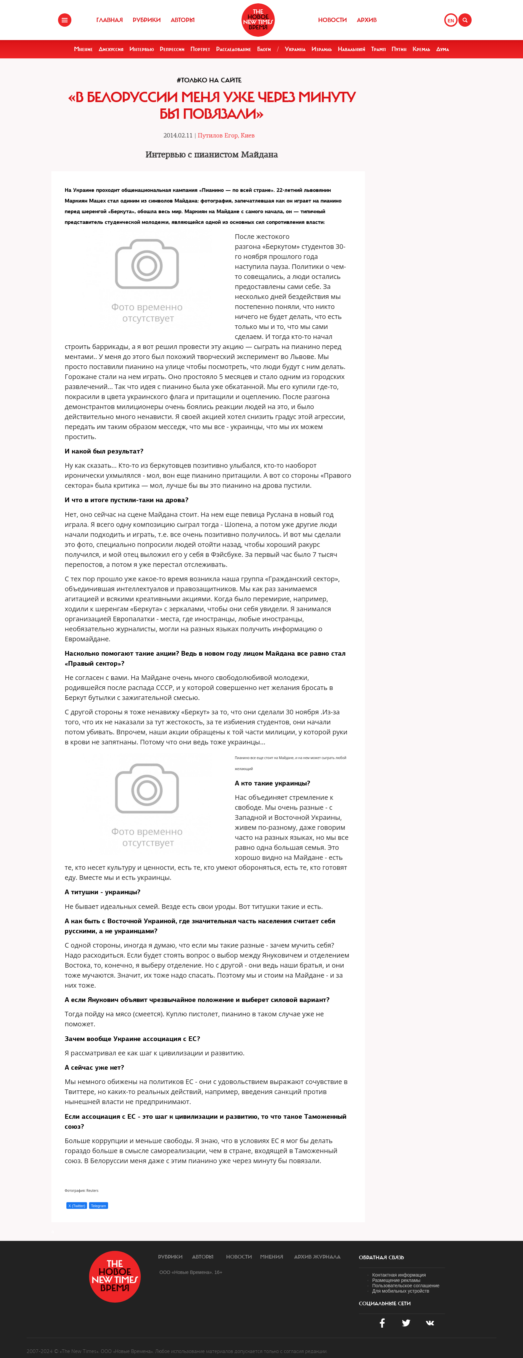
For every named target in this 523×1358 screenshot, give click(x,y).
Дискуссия (111, 49)
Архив (367, 20)
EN (451, 20)
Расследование (233, 49)
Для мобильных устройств (400, 1291)
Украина (295, 49)
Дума (442, 49)
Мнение (83, 49)
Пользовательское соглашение (406, 1285)
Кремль (421, 49)
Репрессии (172, 49)
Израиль (322, 49)
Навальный (351, 49)
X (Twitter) (76, 1206)
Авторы (183, 20)
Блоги (264, 49)
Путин (399, 49)
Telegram (98, 1206)
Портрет (200, 49)
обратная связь (381, 1257)
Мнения (271, 1257)
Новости (332, 20)
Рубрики (147, 20)
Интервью (141, 49)
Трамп (378, 49)
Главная (109, 20)
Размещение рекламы (396, 1280)
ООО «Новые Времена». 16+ (190, 1272)
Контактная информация (399, 1275)
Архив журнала (317, 1257)
